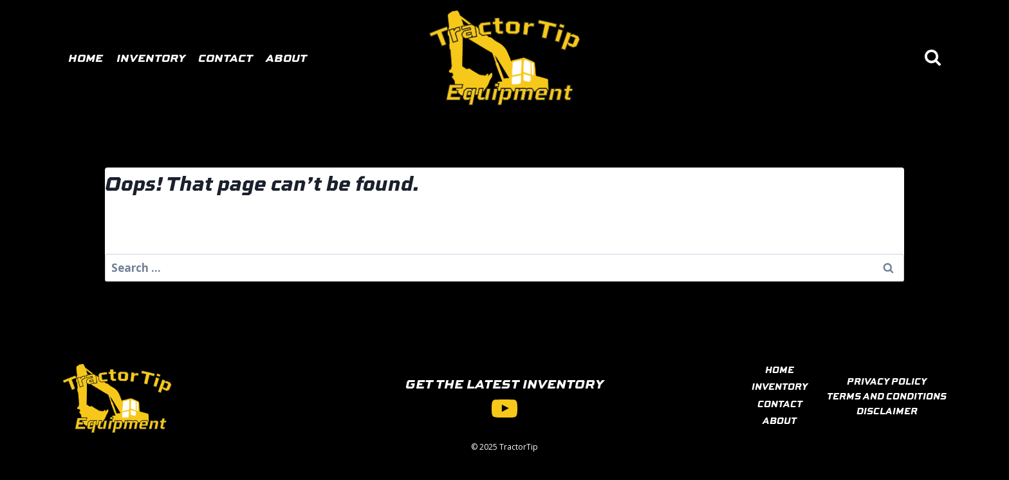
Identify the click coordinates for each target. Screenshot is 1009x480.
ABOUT (780, 420)
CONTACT (779, 403)
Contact (225, 57)
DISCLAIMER (887, 410)
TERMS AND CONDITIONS (887, 395)
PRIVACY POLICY (887, 380)
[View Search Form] (932, 57)
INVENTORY (780, 385)
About (286, 57)
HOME (779, 369)
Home (85, 57)
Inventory (150, 57)
